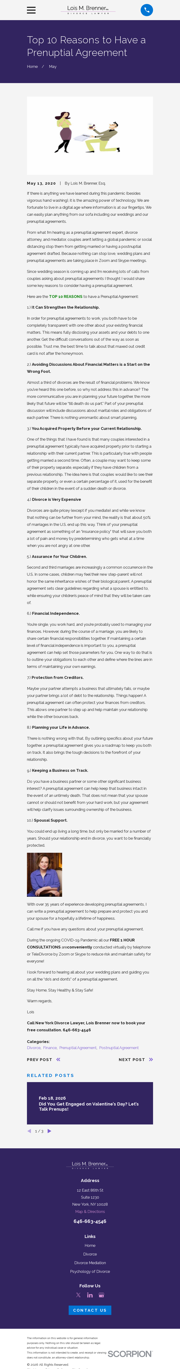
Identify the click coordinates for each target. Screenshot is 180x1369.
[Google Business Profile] (101, 1295)
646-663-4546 (90, 1221)
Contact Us (90, 1310)
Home (90, 1245)
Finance (50, 1047)
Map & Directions (90, 1211)
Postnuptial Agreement (119, 1047)
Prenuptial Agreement (78, 1047)
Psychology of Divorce (90, 1271)
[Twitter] (78, 1295)
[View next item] (49, 1131)
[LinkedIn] (90, 1295)
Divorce (34, 1047)
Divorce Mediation (90, 1262)
